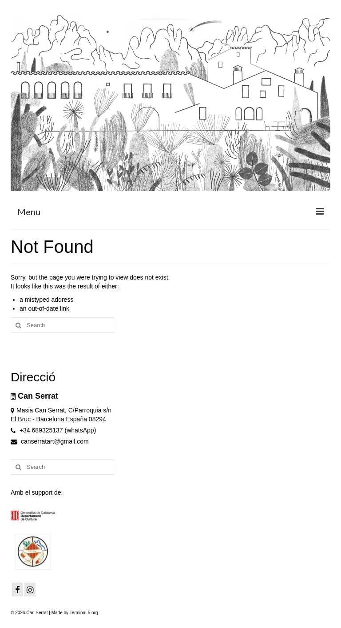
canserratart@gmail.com (50, 441)
